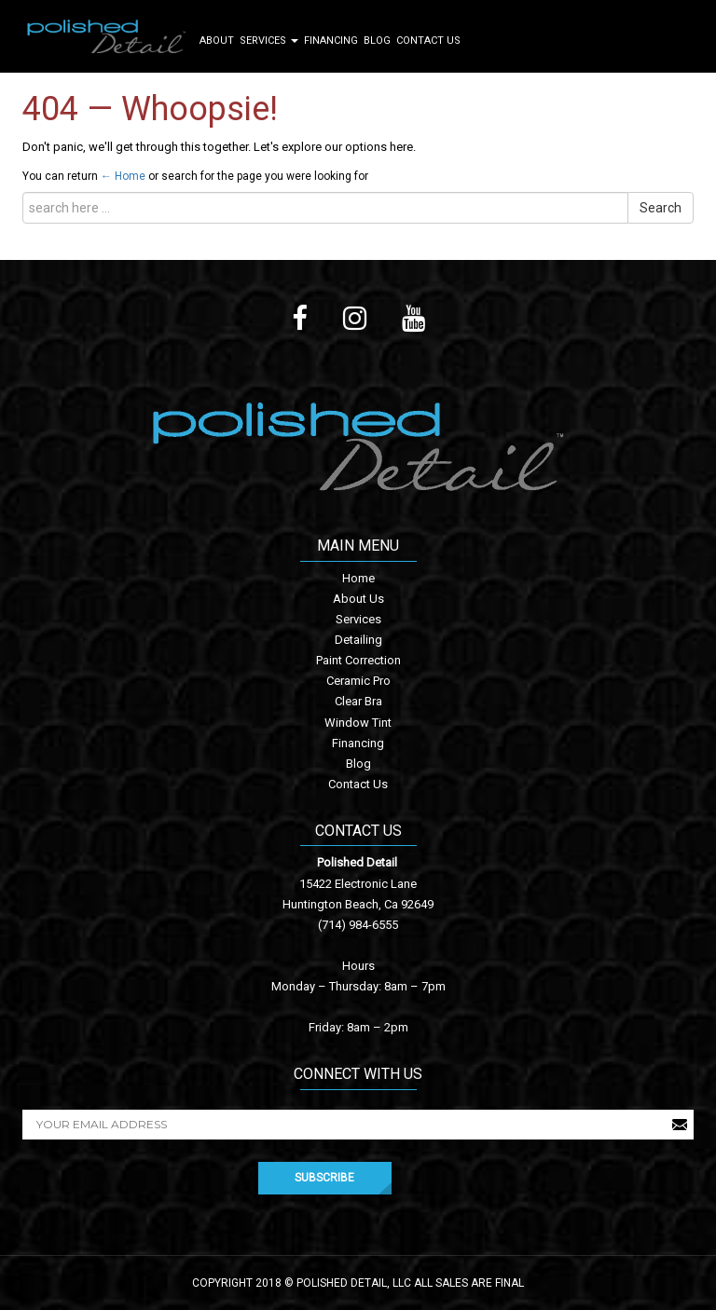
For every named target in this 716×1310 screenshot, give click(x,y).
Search (661, 207)
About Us (358, 599)
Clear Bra (358, 701)
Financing (331, 40)
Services (269, 40)
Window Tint (358, 723)
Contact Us (428, 40)
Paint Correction (358, 660)
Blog (377, 40)
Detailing (358, 640)
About (217, 40)
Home (358, 578)
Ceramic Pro (358, 681)
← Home (123, 176)
